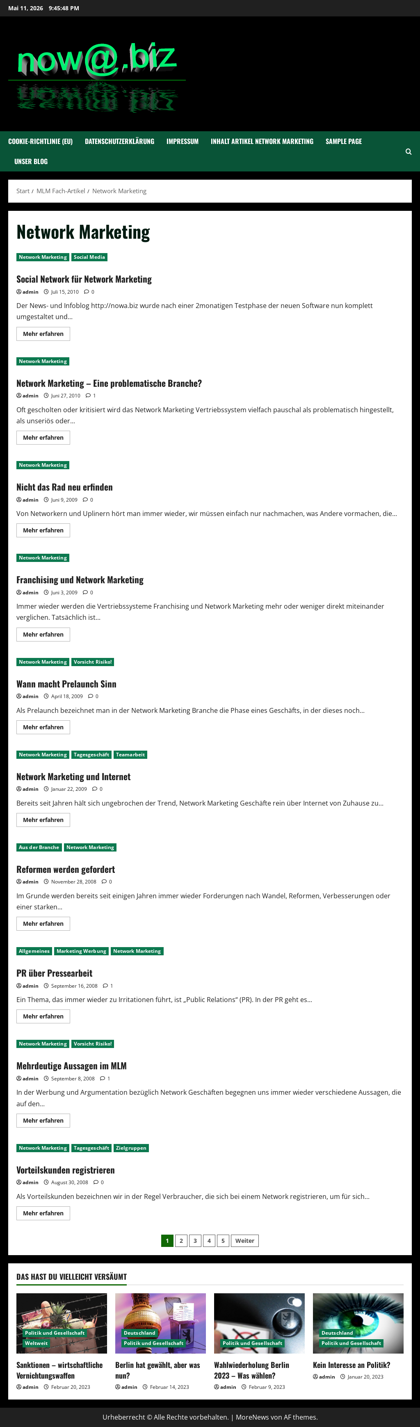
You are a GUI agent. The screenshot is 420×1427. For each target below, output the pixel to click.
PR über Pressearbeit (58, 972)
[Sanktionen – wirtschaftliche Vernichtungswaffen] (61, 1323)
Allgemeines (34, 951)
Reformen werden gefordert (71, 868)
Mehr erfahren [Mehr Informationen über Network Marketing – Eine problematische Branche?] (46, 439)
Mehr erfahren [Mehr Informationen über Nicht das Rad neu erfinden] (46, 531)
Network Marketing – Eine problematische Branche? (119, 382)
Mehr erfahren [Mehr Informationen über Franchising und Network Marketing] (46, 636)
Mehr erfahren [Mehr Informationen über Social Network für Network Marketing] (46, 335)
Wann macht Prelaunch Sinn (71, 683)
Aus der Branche (39, 847)
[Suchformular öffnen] (409, 152)
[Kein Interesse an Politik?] (358, 1323)
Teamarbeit (130, 754)
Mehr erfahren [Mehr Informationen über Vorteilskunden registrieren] (46, 1214)
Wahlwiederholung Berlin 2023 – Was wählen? (251, 1369)
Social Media (89, 256)
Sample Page (344, 141)
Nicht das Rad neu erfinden (69, 486)
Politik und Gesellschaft (54, 1332)
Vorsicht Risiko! (93, 661)
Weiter (244, 1240)
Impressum (183, 141)
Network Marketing (43, 256)
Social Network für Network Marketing (91, 278)
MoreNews (252, 1417)
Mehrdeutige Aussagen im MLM (77, 1064)
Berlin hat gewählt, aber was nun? (157, 1369)
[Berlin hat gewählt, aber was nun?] (160, 1323)
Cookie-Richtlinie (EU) (40, 141)
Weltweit (36, 1343)
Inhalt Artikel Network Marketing (262, 141)
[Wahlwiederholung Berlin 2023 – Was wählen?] (259, 1323)
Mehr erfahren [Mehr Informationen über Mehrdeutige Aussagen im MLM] (46, 1122)
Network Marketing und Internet (79, 775)
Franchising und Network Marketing (86, 578)
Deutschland (139, 1332)
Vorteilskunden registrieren (71, 1169)
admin (31, 291)
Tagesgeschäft (91, 754)
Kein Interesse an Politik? (351, 1364)
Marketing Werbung (81, 951)
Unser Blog (31, 161)
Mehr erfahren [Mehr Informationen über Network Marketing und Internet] (46, 821)
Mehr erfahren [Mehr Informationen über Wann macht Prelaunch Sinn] (46, 728)
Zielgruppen (131, 1147)
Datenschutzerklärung (119, 141)
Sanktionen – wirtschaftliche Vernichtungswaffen (59, 1369)
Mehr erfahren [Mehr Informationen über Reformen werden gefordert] (46, 925)
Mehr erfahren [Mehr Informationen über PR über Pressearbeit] (46, 1017)
